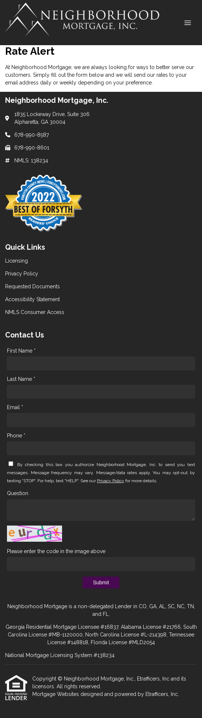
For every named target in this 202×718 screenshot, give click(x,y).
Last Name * (21, 379)
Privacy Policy (110, 480)
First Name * (21, 351)
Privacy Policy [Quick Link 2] (21, 274)
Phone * (16, 436)
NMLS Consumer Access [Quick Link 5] (34, 312)
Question (17, 493)
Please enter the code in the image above (56, 551)
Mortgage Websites (56, 694)
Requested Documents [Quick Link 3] (32, 286)
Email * (15, 407)
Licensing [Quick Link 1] (16, 261)
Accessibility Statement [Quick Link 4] (32, 299)
